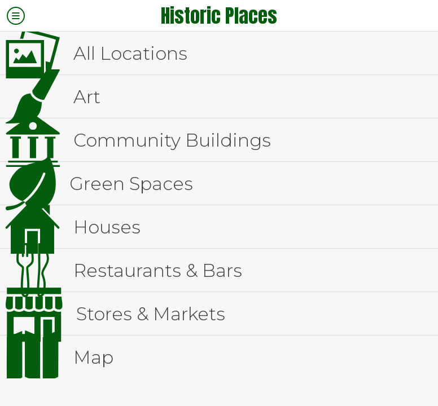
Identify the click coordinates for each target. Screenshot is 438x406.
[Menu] (15, 15)
